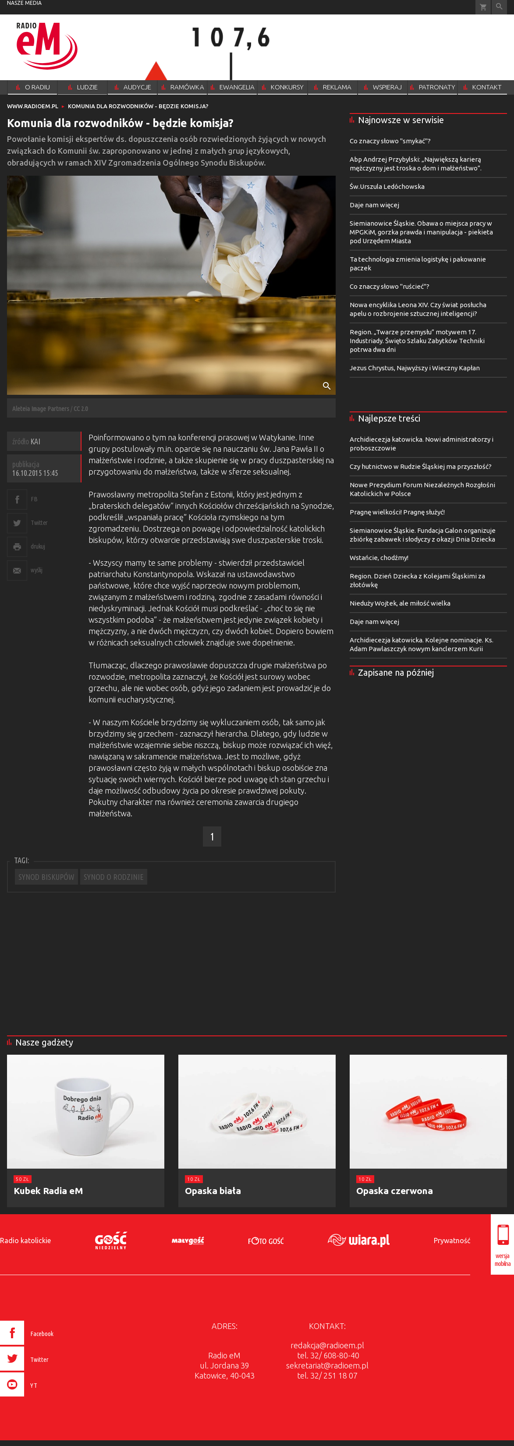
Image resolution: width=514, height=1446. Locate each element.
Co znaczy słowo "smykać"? (390, 141)
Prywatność (452, 1240)
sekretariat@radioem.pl (327, 1365)
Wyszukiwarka (499, 7)
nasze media (24, 3)
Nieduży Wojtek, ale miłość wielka (400, 603)
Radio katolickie (25, 1240)
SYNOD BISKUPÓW (46, 876)
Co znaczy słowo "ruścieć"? (389, 286)
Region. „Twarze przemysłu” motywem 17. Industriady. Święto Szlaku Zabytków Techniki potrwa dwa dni (417, 340)
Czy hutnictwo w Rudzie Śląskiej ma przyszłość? (421, 466)
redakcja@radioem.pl (327, 1345)
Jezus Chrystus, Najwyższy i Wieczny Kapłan (415, 368)
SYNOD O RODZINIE (114, 876)
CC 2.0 (81, 408)
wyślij (36, 570)
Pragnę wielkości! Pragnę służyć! (397, 512)
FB (34, 499)
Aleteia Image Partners (40, 408)
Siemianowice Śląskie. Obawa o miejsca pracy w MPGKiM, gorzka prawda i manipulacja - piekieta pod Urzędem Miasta (421, 232)
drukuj (38, 546)
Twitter (39, 522)
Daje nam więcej (374, 205)
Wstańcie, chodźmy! (379, 557)
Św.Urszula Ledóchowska (387, 186)
